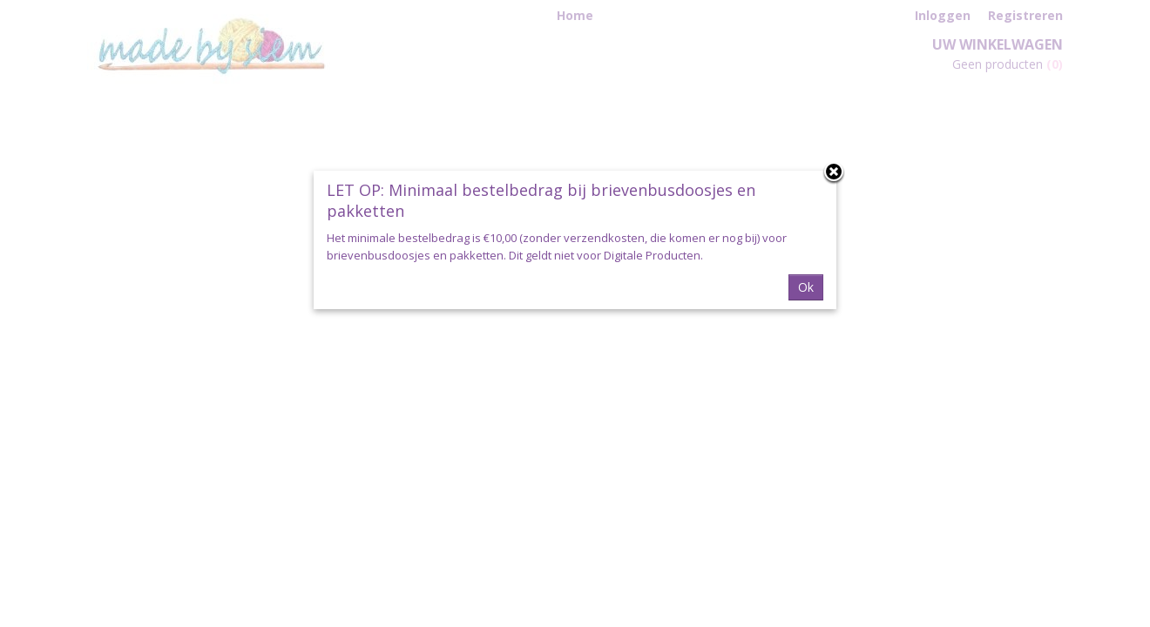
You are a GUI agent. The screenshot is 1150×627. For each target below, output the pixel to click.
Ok (806, 287)
